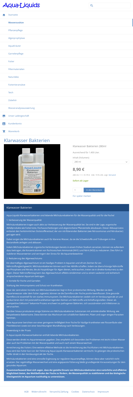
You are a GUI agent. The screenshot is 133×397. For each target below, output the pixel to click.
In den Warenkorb (94, 190)
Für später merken (82, 196)
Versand (112, 175)
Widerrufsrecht (39, 391)
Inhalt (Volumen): (81, 157)
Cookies (75, 391)
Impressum (103, 391)
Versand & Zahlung (59, 391)
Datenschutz (88, 391)
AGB (26, 391)
